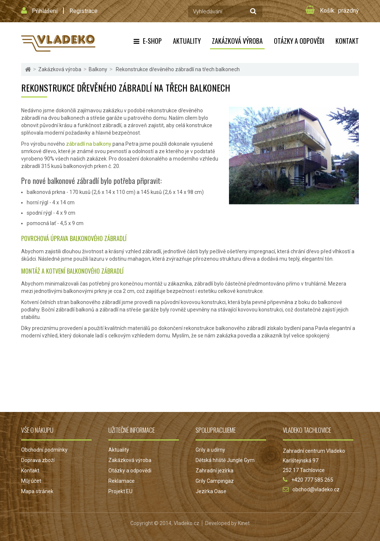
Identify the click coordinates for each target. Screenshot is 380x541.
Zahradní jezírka (214, 471)
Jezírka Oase (211, 491)
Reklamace (121, 481)
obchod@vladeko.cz (316, 489)
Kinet (244, 523)
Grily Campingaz (215, 481)
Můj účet (31, 481)
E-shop (152, 41)
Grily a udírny (210, 450)
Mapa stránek (37, 491)
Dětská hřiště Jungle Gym (225, 460)
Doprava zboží (38, 460)
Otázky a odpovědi (299, 41)
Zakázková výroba (237, 41)
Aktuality (187, 41)
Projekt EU (120, 491)
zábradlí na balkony (88, 144)
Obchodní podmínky (44, 450)
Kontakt (347, 41)
